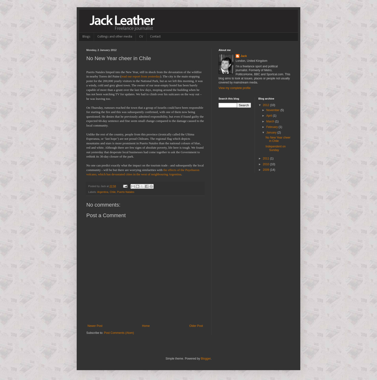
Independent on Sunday (275, 148)
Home (146, 326)
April (269, 115)
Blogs (86, 36)
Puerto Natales (125, 191)
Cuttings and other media (114, 36)
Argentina (102, 191)
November (273, 110)
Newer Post (95, 326)
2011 (266, 158)
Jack (243, 56)
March (270, 121)
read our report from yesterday (140, 76)
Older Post (196, 326)
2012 (266, 105)
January (271, 132)
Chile (113, 191)
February (272, 127)
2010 (266, 164)
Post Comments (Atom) (119, 333)
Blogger (206, 358)
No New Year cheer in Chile (277, 139)
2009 (266, 169)
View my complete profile (235, 88)
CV (141, 36)
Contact (155, 36)
